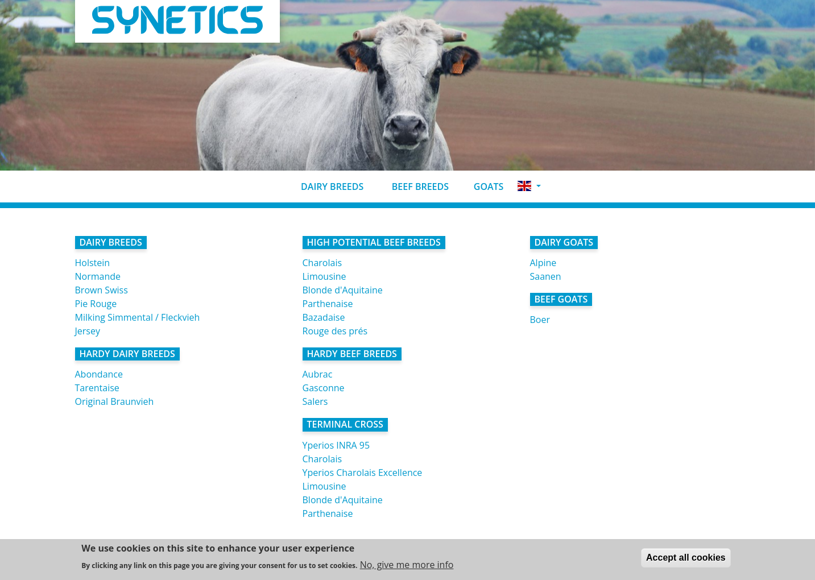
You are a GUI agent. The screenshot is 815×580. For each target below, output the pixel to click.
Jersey (87, 331)
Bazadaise (324, 317)
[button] (528, 186)
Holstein (92, 262)
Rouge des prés (335, 331)
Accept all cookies (686, 559)
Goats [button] (480, 186)
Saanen (545, 276)
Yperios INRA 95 (336, 445)
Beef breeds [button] (411, 186)
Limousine (324, 276)
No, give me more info (407, 566)
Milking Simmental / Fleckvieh (137, 317)
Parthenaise (328, 303)
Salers (315, 401)
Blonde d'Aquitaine (343, 290)
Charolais (322, 262)
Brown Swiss (101, 290)
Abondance (99, 374)
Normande (98, 276)
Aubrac (318, 374)
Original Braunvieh (114, 401)
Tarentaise (97, 388)
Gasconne (324, 388)
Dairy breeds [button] (323, 186)
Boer (540, 319)
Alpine (543, 262)
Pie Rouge (96, 303)
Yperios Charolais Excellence (363, 472)
